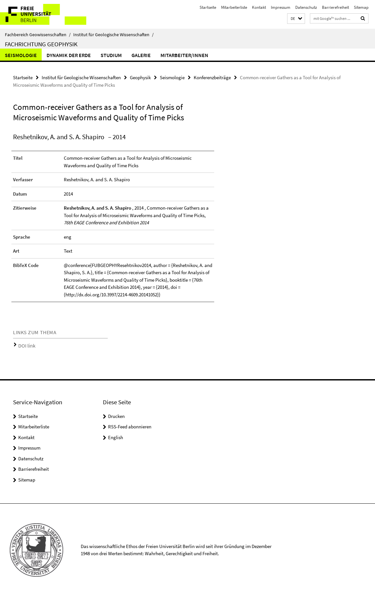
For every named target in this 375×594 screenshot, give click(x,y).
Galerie (141, 55)
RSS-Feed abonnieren (129, 424)
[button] (296, 18)
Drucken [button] (116, 413)
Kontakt (259, 7)
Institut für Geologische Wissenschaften (113, 34)
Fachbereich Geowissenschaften (38, 34)
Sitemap (361, 7)
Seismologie (21, 55)
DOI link (25, 344)
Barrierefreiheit (335, 7)
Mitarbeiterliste (234, 7)
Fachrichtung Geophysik (41, 44)
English (115, 435)
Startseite (208, 7)
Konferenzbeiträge (212, 77)
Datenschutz (306, 7)
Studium (111, 55)
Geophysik (140, 77)
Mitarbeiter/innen (184, 55)
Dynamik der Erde (69, 55)
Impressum (280, 7)
